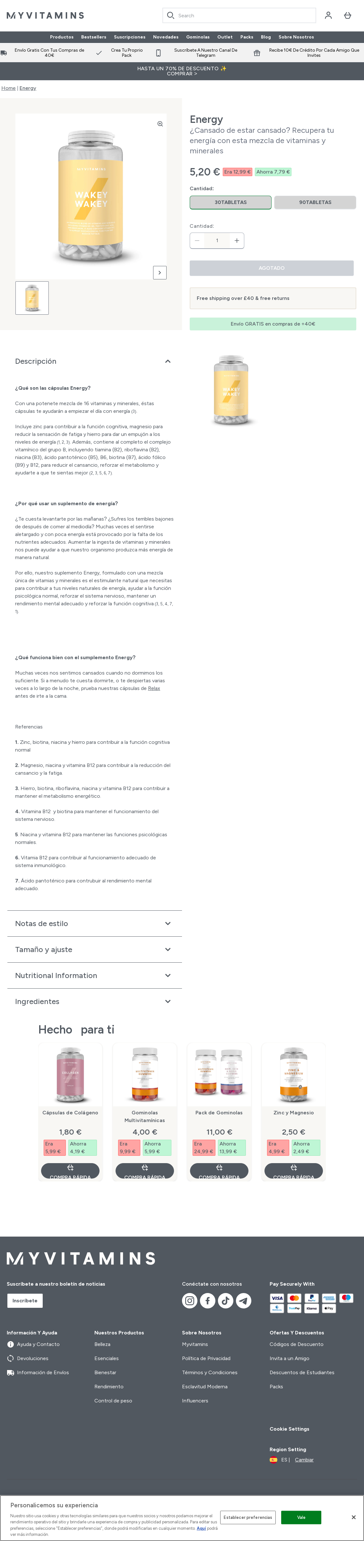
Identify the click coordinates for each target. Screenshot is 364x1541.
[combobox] (239, 15)
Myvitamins (195, 1344)
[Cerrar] (354, 1517)
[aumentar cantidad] (237, 240)
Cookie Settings (289, 1429)
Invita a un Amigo (289, 1358)
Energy (28, 88)
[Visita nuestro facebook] (207, 1300)
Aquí (201, 1528)
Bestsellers (93, 37)
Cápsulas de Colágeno (70, 1113)
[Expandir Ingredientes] (94, 1001)
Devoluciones (27, 1358)
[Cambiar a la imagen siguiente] (160, 272)
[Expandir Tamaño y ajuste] (94, 949)
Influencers (195, 1401)
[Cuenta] (328, 15)
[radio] (231, 202)
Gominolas (198, 37)
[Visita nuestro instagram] (189, 1300)
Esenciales (106, 1358)
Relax (154, 688)
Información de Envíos (38, 1372)
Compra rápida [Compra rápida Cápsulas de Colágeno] (70, 1171)
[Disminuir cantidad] (197, 240)
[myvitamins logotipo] (45, 15)
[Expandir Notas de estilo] (94, 923)
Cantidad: (202, 226)
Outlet (225, 37)
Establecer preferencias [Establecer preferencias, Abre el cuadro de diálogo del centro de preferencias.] (248, 1517)
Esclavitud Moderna (205, 1386)
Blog (266, 37)
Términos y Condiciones (210, 1372)
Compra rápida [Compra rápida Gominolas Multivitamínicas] (144, 1171)
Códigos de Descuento (297, 1344)
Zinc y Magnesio (293, 1113)
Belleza (102, 1344)
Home (8, 88)
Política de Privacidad (206, 1358)
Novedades (165, 37)
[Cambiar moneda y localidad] (292, 1460)
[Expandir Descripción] (94, 361)
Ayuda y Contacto (33, 1344)
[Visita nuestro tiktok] (225, 1300)
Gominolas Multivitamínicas (145, 1116)
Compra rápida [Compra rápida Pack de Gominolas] (219, 1171)
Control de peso (113, 1401)
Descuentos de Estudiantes (302, 1372)
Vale (301, 1517)
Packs (246, 37)
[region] (182, 1518)
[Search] (170, 15)
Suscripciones (129, 37)
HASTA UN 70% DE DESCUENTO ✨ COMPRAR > (182, 71)
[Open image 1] (32, 298)
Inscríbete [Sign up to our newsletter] (25, 1301)
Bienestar (105, 1372)
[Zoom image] (160, 124)
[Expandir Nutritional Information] (94, 975)
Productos (62, 37)
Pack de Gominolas (219, 1113)
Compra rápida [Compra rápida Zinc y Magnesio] (293, 1171)
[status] (217, 240)
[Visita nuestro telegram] (243, 1300)
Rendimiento (109, 1386)
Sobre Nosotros (296, 37)
